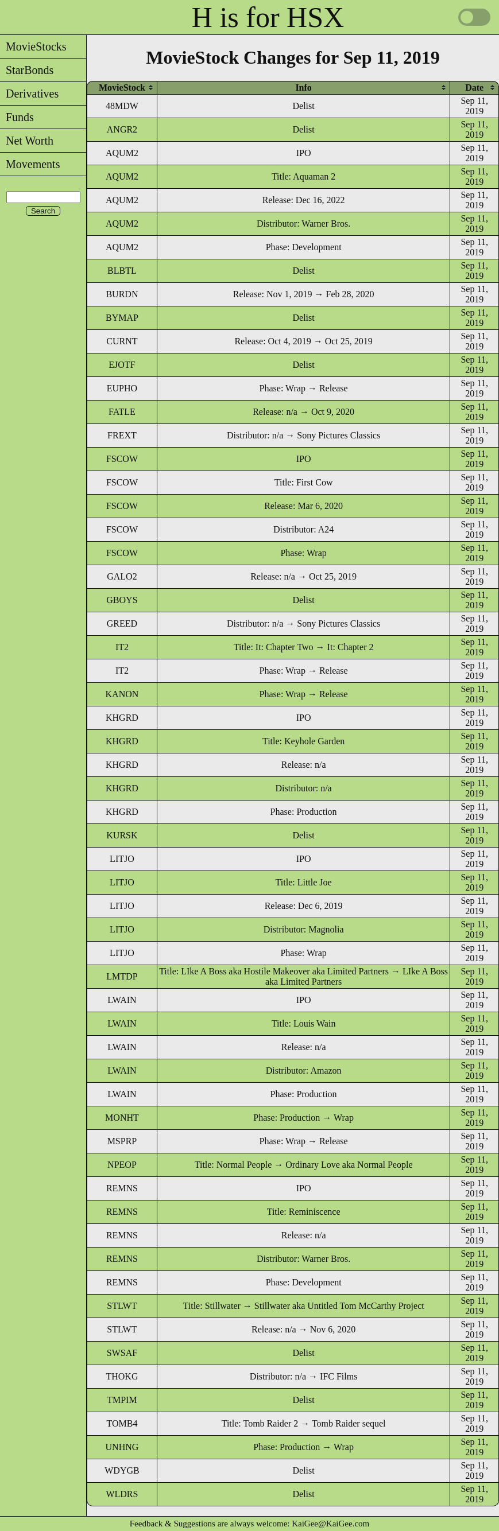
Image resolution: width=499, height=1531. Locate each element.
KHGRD (122, 717)
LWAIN (121, 1000)
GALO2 (122, 576)
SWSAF (122, 1353)
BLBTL (122, 270)
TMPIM (122, 1400)
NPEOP (122, 1164)
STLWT (122, 1306)
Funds (17, 117)
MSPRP (122, 1141)
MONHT (122, 1117)
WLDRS (122, 1494)
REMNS (122, 1188)
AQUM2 (122, 153)
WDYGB (122, 1470)
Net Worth (26, 140)
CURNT (121, 341)
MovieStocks (33, 46)
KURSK (121, 835)
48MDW (122, 106)
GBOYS (121, 600)
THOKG (122, 1376)
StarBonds (26, 70)
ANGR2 (122, 129)
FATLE (122, 412)
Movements (30, 164)
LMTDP (121, 976)
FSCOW (122, 459)
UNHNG (122, 1447)
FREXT (122, 435)
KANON (122, 694)
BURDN (122, 294)
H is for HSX (268, 17)
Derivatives (29, 93)
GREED (122, 623)
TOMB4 (121, 1423)
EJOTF (122, 365)
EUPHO (122, 388)
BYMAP (122, 317)
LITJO (122, 859)
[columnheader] (122, 87)
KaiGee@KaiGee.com (330, 1523)
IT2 (122, 647)
